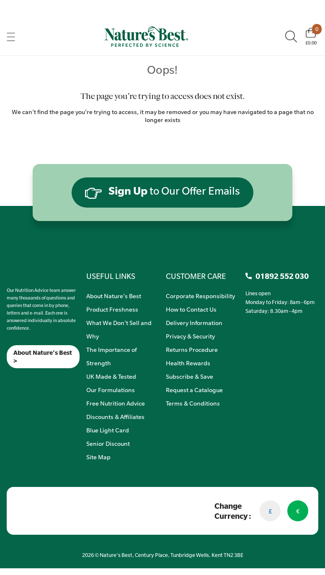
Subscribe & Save (189, 376)
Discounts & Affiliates (115, 416)
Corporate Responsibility (200, 295)
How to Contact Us (191, 309)
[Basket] (311, 36)
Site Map (98, 457)
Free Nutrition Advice (115, 403)
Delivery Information (194, 322)
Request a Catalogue (194, 389)
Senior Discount (108, 443)
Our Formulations (110, 389)
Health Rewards (188, 363)
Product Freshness (112, 309)
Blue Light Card (107, 430)
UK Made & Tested (111, 376)
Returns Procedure (192, 349)
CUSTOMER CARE (196, 276)
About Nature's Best (113, 295)
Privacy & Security (190, 336)
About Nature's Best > (42, 356)
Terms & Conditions (193, 403)
